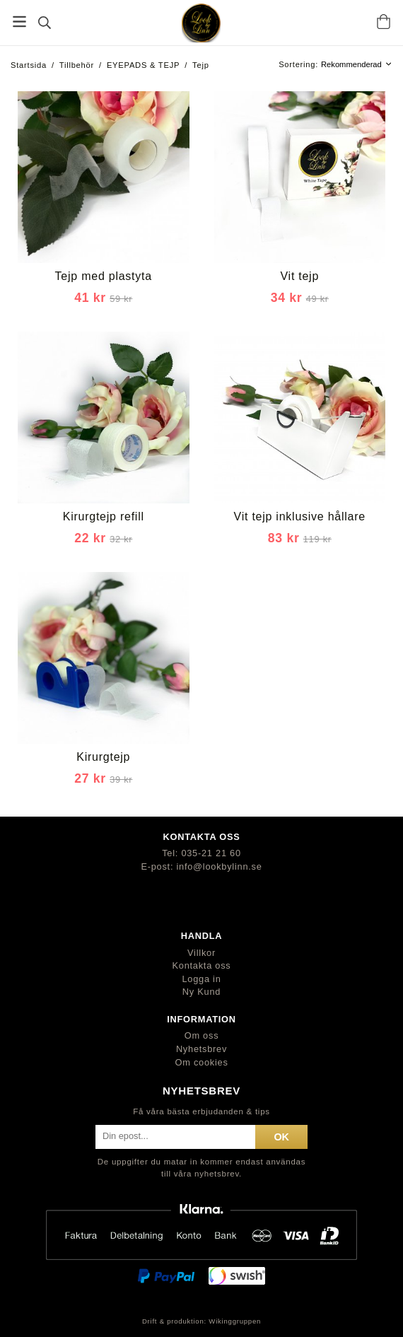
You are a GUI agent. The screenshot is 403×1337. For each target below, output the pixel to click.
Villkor (201, 952)
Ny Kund (201, 991)
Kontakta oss (202, 965)
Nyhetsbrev (201, 1049)
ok (281, 1137)
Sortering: (300, 64)
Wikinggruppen (235, 1321)
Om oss (202, 1035)
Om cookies (201, 1062)
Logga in (201, 979)
